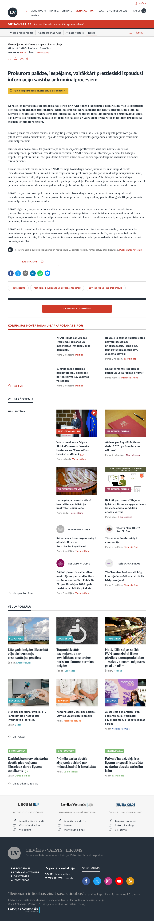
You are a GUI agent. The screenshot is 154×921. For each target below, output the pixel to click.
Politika (79, 355)
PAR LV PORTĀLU (20, 868)
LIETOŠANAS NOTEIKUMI (25, 872)
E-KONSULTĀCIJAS (117, 11)
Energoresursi (23, 663)
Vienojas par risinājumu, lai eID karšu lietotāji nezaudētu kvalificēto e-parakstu (27, 716)
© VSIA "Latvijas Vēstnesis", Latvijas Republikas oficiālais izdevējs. (47, 904)
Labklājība (70, 671)
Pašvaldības (130, 359)
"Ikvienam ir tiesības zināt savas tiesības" (46, 893)
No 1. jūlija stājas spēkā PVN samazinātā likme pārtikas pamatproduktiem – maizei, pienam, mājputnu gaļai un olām (125, 658)
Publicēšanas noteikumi (131, 250)
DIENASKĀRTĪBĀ (84, 11)
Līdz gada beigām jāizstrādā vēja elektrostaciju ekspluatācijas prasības (28, 654)
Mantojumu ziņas (74, 830)
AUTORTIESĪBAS (20, 880)
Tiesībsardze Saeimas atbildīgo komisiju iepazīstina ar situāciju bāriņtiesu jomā (124, 576)
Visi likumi (25, 830)
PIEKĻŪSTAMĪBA (20, 876)
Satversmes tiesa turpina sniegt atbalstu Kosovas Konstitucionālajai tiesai (76, 542)
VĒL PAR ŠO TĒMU (20, 399)
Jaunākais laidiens (75, 821)
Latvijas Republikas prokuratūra (105, 288)
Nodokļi (118, 671)
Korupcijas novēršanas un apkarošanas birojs (35, 44)
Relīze (23, 53)
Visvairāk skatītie (29, 825)
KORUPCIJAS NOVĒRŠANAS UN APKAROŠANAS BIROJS (46, 325)
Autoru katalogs (124, 825)
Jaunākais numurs (125, 821)
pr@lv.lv (69, 878)
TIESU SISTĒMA (16, 412)
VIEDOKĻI (67, 11)
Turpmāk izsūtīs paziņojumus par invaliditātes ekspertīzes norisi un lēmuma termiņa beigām (75, 658)
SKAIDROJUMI (39, 11)
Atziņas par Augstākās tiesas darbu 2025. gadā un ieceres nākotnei (123, 446)
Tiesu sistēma (42, 53)
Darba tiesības (22, 776)
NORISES (54, 11)
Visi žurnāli (121, 830)
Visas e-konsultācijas (25, 783)
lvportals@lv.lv (62, 874)
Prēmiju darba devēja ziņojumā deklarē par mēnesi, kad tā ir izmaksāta (76, 762)
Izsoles (68, 825)
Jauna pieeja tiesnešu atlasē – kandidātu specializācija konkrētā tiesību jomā (75, 504)
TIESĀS (100, 11)
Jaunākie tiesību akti (31, 821)
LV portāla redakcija (60, 868)
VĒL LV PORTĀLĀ (19, 606)
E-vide (18, 725)
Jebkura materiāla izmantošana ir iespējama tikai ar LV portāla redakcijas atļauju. (56, 900)
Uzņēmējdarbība (129, 378)
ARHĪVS (35, 16)
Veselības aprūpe (72, 721)
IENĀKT (142, 4)
